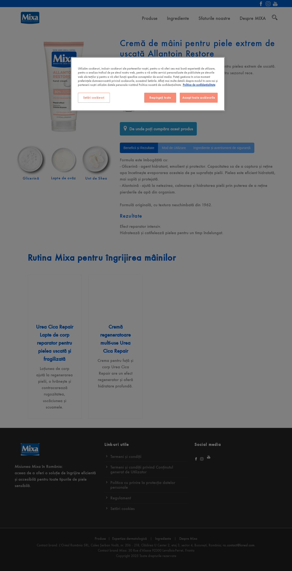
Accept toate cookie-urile (198, 97)
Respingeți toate (160, 97)
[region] (148, 84)
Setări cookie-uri (93, 97)
